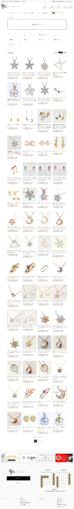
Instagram (18, 483)
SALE (53, 13)
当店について (59, 6)
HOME (8, 17)
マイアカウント (41, 499)
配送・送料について (52, 6)
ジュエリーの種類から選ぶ (42, 13)
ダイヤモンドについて (24, 501)
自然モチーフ (13, 17)
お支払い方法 (59, 499)
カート (62, 13)
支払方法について (45, 6)
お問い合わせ (71, 6)
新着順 (64, 52)
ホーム (2, 499)
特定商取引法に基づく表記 (61, 505)
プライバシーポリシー (61, 508)
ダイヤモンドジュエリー (15, 13)
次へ (41, 441)
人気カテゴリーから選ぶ (28, 13)
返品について (59, 503)
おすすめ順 (56, 52)
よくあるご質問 (65, 6)
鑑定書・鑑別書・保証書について (26, 503)
